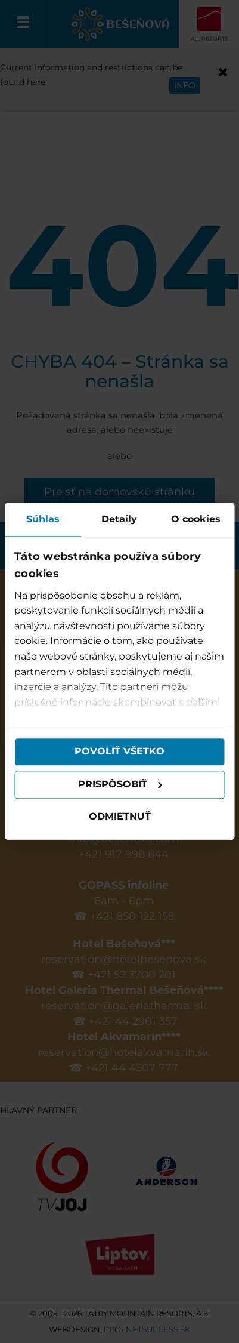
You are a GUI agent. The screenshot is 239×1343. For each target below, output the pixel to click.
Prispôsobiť (120, 784)
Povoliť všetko (119, 751)
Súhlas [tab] (43, 519)
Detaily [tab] (119, 519)
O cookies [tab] (196, 519)
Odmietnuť (120, 816)
